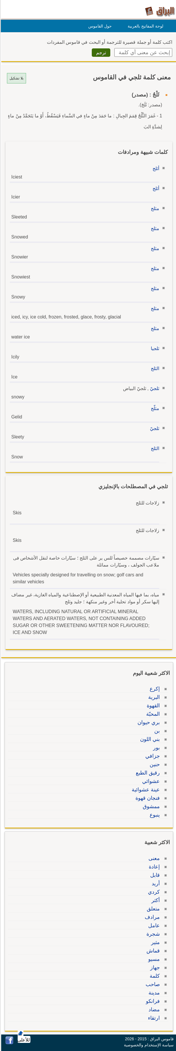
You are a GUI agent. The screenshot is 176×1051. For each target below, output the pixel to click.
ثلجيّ (153, 388)
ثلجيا (154, 348)
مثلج (154, 208)
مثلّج (154, 408)
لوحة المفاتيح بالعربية (144, 26)
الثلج (154, 368)
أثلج (155, 168)
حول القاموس (99, 26)
